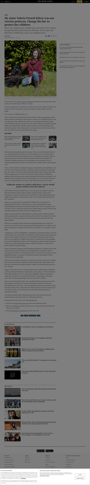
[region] (45, 476)
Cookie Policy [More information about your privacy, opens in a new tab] (23, 478)
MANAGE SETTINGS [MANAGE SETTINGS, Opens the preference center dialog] (80, 478)
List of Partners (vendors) (44, 475)
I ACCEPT (80, 474)
